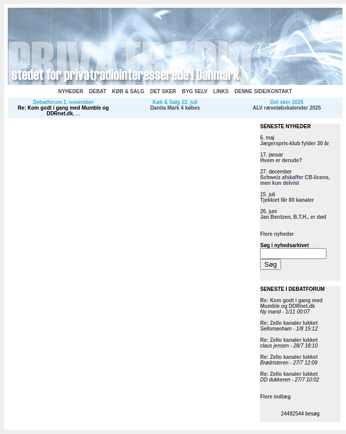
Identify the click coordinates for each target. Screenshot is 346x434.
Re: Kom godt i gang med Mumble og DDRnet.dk (63, 110)
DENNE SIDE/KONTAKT (263, 91)
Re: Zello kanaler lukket (289, 323)
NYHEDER (70, 91)
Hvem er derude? (281, 160)
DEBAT (98, 91)
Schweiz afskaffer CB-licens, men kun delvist (295, 180)
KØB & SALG (128, 91)
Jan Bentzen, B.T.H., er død (293, 217)
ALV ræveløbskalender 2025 (287, 108)
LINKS (221, 91)
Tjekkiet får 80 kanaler (287, 200)
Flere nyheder (277, 234)
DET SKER (163, 91)
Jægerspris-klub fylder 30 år (294, 143)
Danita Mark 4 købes (175, 108)
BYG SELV (194, 91)
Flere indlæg (275, 397)
